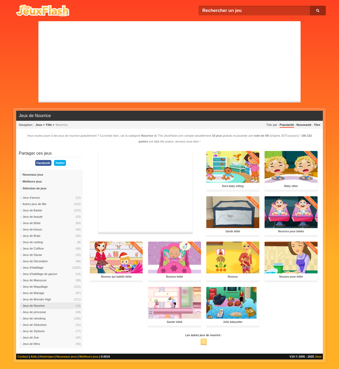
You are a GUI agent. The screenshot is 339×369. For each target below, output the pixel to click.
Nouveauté (303, 124)
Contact (22, 356)
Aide (34, 356)
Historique (46, 356)
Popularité (287, 124)
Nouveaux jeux (66, 356)
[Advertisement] (169, 61)
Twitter (60, 163)
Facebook (43, 163)
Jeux (318, 356)
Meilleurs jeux (89, 356)
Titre (317, 124)
